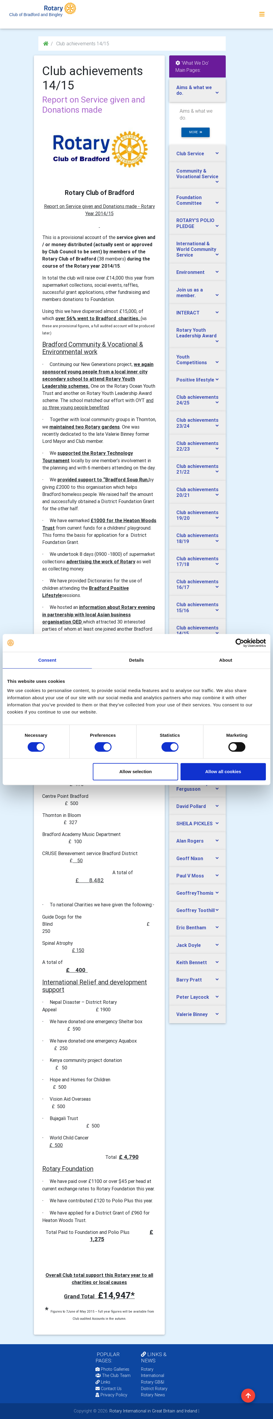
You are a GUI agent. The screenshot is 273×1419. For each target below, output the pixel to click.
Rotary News (153, 1395)
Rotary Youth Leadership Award (196, 333)
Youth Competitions (191, 359)
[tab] (197, 90)
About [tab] (225, 660)
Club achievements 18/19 (197, 538)
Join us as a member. (189, 292)
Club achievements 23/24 (197, 423)
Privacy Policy (111, 1395)
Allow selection (135, 771)
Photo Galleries (112, 1369)
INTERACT (188, 313)
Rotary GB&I (152, 1382)
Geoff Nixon (189, 858)
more (195, 132)
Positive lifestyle (195, 380)
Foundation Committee (189, 200)
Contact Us (108, 1388)
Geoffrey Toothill (195, 910)
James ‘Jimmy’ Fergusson (192, 786)
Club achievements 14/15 (197, 630)
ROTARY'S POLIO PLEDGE (195, 223)
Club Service (190, 153)
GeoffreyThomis (195, 893)
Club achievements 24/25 (197, 400)
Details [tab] (136, 660)
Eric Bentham (191, 928)
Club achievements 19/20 (197, 515)
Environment (190, 272)
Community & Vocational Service (197, 173)
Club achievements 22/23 (197, 446)
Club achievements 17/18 (197, 561)
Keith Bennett (191, 962)
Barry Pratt (189, 980)
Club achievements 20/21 (197, 492)
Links (102, 1382)
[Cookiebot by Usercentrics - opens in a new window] (240, 642)
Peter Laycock (192, 997)
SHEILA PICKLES (194, 823)
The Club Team (113, 1375)
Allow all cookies (223, 771)
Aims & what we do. (194, 90)
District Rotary (154, 1388)
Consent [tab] (47, 660)
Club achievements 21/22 (197, 469)
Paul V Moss (190, 876)
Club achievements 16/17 (197, 584)
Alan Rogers (190, 841)
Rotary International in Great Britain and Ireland (152, 1411)
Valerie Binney (192, 1014)
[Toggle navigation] (262, 14)
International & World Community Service (196, 249)
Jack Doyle (188, 945)
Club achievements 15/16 (197, 607)
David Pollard (191, 806)
